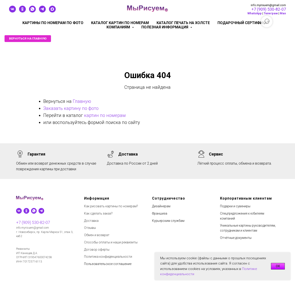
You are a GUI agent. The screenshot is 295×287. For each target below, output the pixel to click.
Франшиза (159, 213)
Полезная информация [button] (165, 27)
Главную (82, 101)
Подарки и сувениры (235, 206)
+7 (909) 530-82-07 (268, 9)
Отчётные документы (235, 238)
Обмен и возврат (96, 235)
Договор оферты (96, 249)
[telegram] (42, 11)
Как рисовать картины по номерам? (111, 206)
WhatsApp (254, 13)
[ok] (22, 11)
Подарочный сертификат (243, 23)
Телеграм (271, 13)
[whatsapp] (32, 11)
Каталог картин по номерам (120, 23)
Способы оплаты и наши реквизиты (111, 242)
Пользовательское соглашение (107, 264)
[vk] (12, 11)
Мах (283, 13)
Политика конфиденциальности (108, 256)
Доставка (91, 221)
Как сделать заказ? (98, 213)
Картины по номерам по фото (52, 23)
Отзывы (90, 228)
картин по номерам (105, 115)
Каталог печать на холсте (183, 23)
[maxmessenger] (52, 11)
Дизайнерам (161, 206)
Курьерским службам (168, 221)
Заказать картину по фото (71, 108)
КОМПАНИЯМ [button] (118, 27)
